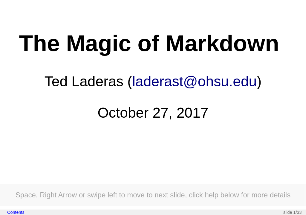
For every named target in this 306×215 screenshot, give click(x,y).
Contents (16, 212)
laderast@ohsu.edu (194, 81)
